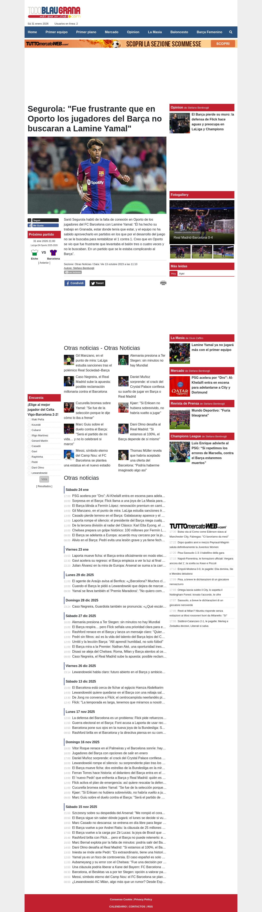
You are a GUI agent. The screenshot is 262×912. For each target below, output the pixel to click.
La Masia (178, 338)
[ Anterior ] (44, 262)
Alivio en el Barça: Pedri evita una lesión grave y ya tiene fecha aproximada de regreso (135, 540)
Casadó (36, 446)
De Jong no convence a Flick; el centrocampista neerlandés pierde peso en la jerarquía (135, 697)
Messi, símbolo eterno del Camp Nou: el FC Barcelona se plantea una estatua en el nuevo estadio (143, 877)
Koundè (36, 424)
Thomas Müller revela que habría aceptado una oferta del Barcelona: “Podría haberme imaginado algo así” (140, 460)
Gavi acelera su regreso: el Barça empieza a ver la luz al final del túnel (123, 560)
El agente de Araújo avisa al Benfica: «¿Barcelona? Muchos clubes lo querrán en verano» (137, 581)
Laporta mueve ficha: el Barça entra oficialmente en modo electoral (120, 555)
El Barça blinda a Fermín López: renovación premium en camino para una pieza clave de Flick (140, 505)
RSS (150, 906)
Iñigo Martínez (40, 435)
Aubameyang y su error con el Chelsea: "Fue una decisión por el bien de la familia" (132, 862)
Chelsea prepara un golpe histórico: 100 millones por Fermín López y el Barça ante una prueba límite (145, 530)
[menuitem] (231, 32)
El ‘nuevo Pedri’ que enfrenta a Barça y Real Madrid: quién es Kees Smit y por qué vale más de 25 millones (150, 777)
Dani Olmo (38, 467)
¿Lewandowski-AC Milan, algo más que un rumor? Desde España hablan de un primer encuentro (142, 882)
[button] (44, 479)
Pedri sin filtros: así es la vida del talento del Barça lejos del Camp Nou (123, 637)
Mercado (177, 370)
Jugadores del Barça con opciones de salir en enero (110, 753)
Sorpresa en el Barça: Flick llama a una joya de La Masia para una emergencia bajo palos (137, 501)
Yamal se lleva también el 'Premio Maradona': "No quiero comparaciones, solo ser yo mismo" (139, 591)
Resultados (44, 486)
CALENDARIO (118, 906)
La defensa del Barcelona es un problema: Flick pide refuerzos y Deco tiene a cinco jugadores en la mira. (148, 718)
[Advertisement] (94, 315)
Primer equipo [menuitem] (57, 32)
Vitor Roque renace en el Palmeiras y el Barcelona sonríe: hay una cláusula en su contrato (138, 748)
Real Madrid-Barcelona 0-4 (193, 237)
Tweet (97, 283)
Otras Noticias (83, 264)
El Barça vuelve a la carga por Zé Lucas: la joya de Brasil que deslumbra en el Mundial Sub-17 (141, 832)
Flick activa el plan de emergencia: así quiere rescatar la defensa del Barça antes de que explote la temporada (152, 782)
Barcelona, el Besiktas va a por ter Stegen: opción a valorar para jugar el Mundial (131, 872)
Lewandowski (39, 472)
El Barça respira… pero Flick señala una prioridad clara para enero (120, 627)
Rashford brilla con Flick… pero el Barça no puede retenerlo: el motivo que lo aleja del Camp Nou (143, 837)
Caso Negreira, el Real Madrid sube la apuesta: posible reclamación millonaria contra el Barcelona (143, 656)
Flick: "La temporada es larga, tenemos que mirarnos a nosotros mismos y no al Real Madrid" (140, 702)
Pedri (35, 462)
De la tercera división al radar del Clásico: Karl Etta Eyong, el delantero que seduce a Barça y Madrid (145, 525)
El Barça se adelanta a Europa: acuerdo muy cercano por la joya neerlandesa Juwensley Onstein (142, 535)
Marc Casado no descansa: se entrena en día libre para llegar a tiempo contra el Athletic (136, 823)
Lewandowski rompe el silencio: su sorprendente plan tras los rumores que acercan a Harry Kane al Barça (149, 763)
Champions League (186, 436)
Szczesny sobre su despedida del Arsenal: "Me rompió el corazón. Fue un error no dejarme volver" (143, 813)
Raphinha (37, 456)
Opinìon (177, 107)
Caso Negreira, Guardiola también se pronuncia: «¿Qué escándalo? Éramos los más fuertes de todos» (147, 606)
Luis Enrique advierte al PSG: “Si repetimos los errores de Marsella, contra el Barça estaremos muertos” (213, 453)
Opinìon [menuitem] (133, 32)
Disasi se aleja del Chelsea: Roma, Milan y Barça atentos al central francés (126, 651)
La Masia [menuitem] (155, 32)
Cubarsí (36, 430)
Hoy (173, 273)
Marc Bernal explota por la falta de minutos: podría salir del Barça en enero (126, 842)
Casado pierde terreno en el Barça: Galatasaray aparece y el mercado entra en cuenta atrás (139, 515)
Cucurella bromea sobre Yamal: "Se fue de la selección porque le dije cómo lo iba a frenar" (138, 787)
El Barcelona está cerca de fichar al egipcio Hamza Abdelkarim (118, 687)
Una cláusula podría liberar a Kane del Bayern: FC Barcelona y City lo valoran (128, 867)
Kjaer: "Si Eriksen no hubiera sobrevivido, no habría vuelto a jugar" (147, 408)
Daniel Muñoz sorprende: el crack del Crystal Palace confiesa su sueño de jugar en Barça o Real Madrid (141, 386)
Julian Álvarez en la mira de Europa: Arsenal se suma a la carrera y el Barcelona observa (137, 565)
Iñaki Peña (38, 419)
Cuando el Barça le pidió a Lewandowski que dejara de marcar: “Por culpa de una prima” (136, 586)
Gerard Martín (40, 440)
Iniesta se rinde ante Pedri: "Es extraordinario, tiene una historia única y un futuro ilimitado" (138, 852)
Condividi (75, 283)
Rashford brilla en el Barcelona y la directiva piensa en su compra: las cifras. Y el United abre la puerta (146, 732)
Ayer (181, 273)
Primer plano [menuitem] (86, 32)
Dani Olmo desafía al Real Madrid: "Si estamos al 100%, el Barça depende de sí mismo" (136, 847)
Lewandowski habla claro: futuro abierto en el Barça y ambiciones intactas (126, 672)
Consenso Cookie (121, 899)
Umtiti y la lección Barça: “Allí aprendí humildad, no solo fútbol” (117, 641)
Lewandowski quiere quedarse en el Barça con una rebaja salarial (120, 692)
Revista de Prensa (185, 403)
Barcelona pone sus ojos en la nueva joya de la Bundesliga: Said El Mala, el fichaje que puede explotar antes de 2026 (158, 727)
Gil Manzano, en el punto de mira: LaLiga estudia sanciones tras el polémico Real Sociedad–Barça (144, 510)
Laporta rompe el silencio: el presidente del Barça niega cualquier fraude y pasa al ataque (137, 520)
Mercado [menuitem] (111, 32)
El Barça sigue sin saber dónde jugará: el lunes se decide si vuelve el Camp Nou (130, 818)
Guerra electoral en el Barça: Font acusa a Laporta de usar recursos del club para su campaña (141, 723)
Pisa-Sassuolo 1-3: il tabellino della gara (201, 552)
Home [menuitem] (32, 32)
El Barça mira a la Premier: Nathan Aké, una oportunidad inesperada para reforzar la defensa (140, 646)
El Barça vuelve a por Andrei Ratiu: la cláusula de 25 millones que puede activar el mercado (139, 827)
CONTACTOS (137, 906)
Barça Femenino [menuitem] (209, 32)
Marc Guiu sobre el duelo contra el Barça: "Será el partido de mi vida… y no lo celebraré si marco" (86, 434)
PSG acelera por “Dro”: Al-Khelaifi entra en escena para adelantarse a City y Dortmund (135, 496)
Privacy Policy (143, 899)
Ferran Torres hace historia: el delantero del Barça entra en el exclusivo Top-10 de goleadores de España (148, 773)
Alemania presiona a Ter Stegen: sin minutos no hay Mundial (147, 360)
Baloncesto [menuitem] (179, 32)
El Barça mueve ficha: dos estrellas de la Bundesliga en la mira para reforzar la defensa (136, 768)
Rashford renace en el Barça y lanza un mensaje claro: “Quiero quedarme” (126, 632)
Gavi (34, 451)
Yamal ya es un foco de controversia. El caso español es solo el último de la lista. (131, 857)
